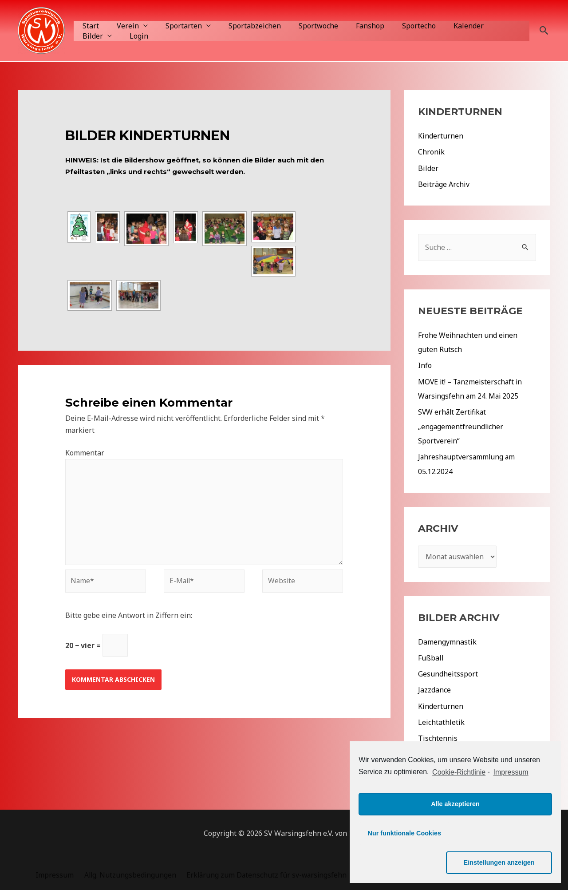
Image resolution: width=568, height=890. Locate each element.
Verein (122, 26)
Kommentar (84, 453)
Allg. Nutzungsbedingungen (128, 872)
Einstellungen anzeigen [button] (506, 862)
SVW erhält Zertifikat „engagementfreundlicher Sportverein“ (461, 425)
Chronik (431, 152)
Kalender (442, 26)
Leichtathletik (441, 720)
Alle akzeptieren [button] (455, 833)
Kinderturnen (440, 136)
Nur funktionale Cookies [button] (405, 862)
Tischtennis (438, 736)
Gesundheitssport (448, 672)
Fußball (431, 656)
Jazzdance (434, 688)
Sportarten (175, 26)
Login (90, 36)
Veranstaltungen (446, 752)
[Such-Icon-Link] (544, 30)
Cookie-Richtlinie (458, 801)
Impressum (55, 872)
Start (89, 26)
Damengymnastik (447, 640)
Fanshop (350, 26)
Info (425, 365)
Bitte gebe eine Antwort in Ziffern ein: (128, 618)
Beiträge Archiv (443, 184)
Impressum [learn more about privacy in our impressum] (511, 801)
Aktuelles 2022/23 (448, 768)
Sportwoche (302, 26)
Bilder (481, 26)
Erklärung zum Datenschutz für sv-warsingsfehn (263, 872)
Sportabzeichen (242, 26)
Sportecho (396, 26)
